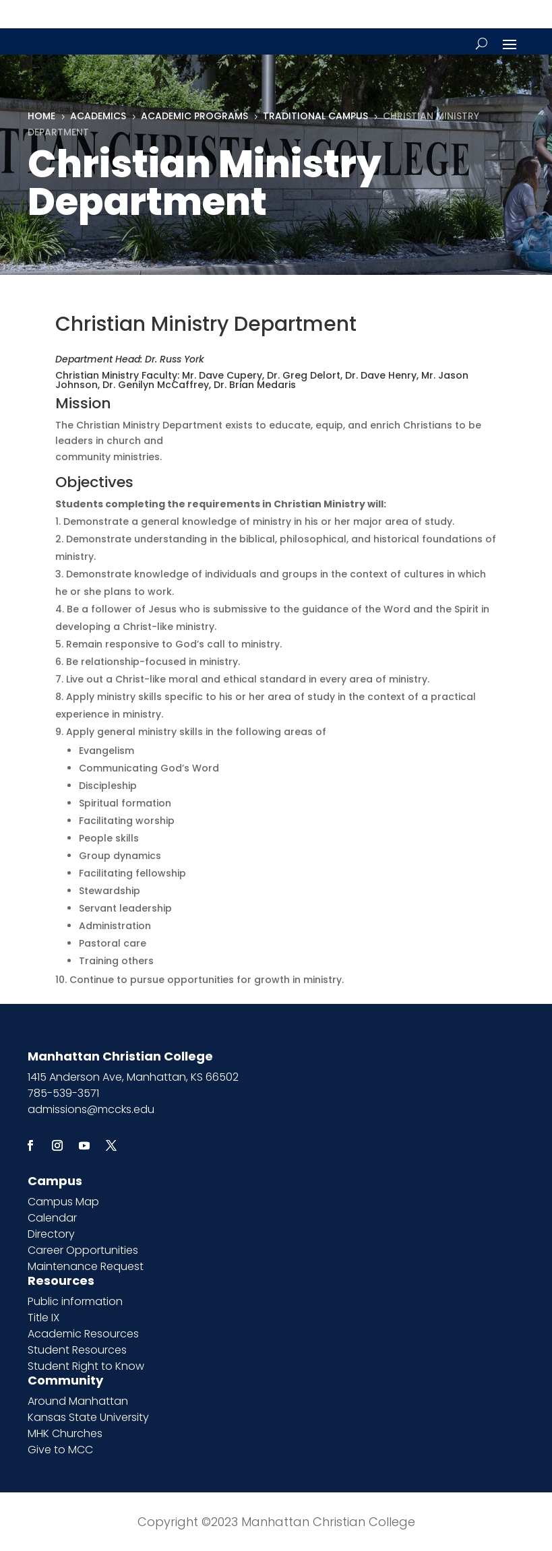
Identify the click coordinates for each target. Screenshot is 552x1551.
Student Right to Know (86, 1366)
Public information (75, 1301)
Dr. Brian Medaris (255, 384)
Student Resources (77, 1350)
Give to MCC (60, 1449)
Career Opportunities (83, 1250)
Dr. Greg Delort (303, 375)
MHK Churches (65, 1433)
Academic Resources (83, 1333)
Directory (51, 1234)
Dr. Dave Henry (381, 375)
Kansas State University (88, 1417)
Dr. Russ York (174, 359)
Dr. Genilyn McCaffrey (155, 384)
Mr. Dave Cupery (222, 375)
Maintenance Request (86, 1266)
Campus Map (63, 1201)
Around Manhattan (78, 1401)
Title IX (43, 1317)
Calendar (52, 1218)
